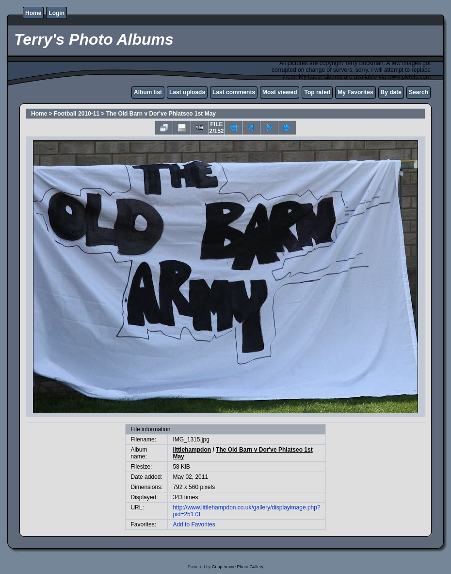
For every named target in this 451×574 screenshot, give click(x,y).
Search (418, 92)
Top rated (317, 92)
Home (33, 13)
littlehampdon (192, 449)
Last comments (233, 92)
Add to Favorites (194, 524)
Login (56, 13)
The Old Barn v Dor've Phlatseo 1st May (161, 113)
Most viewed (279, 92)
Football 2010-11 (76, 113)
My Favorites (355, 92)
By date (391, 92)
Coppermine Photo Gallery (237, 566)
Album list (148, 92)
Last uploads (187, 92)
